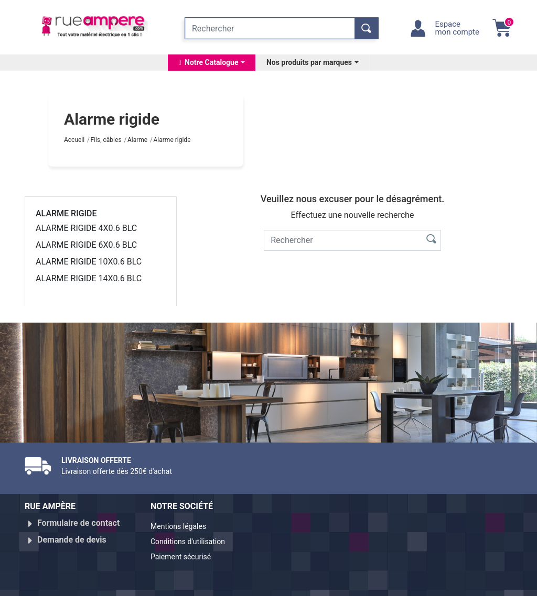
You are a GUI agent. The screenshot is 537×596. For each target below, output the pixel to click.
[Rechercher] (270, 28)
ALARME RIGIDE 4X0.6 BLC (86, 228)
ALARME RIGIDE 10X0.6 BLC (89, 262)
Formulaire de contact (78, 523)
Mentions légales (183, 527)
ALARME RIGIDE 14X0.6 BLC (89, 278)
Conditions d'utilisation (194, 540)
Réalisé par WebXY (436, 583)
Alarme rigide (66, 213)
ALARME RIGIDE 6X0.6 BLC (86, 245)
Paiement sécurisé (186, 552)
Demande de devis (71, 535)
